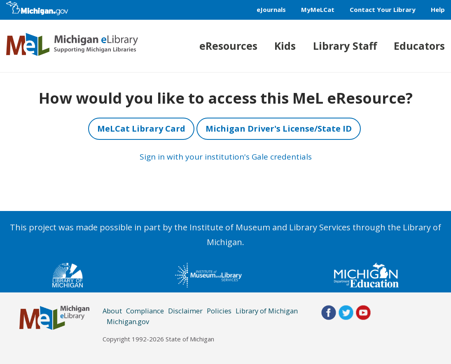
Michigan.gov (128, 321)
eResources (228, 46)
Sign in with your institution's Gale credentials (226, 156)
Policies (219, 310)
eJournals (271, 9)
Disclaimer (185, 310)
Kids (285, 46)
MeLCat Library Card (141, 128)
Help (438, 9)
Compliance (145, 310)
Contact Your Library (383, 9)
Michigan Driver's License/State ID (279, 128)
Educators (419, 46)
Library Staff (345, 46)
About (112, 310)
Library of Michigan (267, 310)
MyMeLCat (317, 9)
